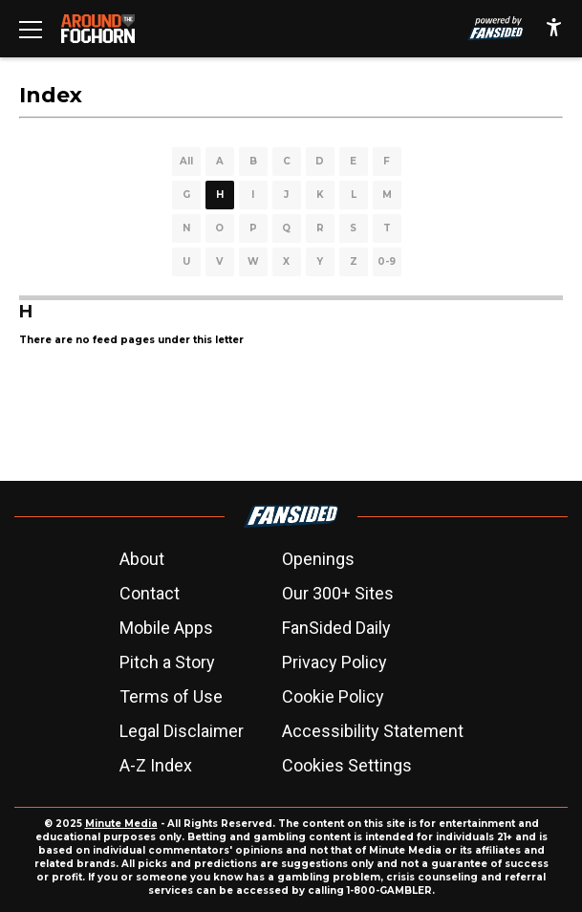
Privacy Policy (334, 662)
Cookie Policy (333, 696)
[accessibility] (554, 28)
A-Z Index (155, 765)
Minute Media (121, 823)
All (186, 161)
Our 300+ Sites (338, 593)
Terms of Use (171, 696)
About (141, 559)
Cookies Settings (347, 765)
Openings (318, 559)
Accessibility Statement (372, 731)
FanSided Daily (336, 628)
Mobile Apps (166, 628)
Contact (149, 593)
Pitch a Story (167, 662)
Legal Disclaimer (181, 731)
